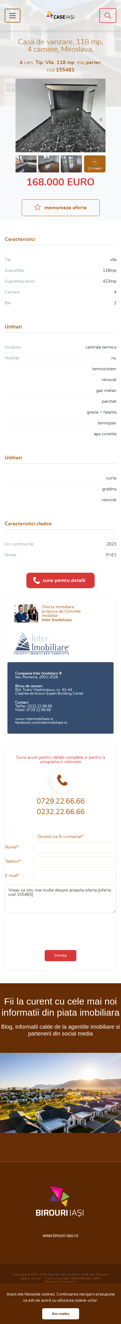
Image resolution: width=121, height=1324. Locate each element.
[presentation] (46, 927)
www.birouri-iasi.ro (60, 1235)
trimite (60, 955)
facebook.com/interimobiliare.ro (41, 722)
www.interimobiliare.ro (34, 719)
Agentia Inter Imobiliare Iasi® (68, 1274)
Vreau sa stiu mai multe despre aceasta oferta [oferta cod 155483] (60, 899)
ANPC (97, 1278)
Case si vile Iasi (30, 1278)
